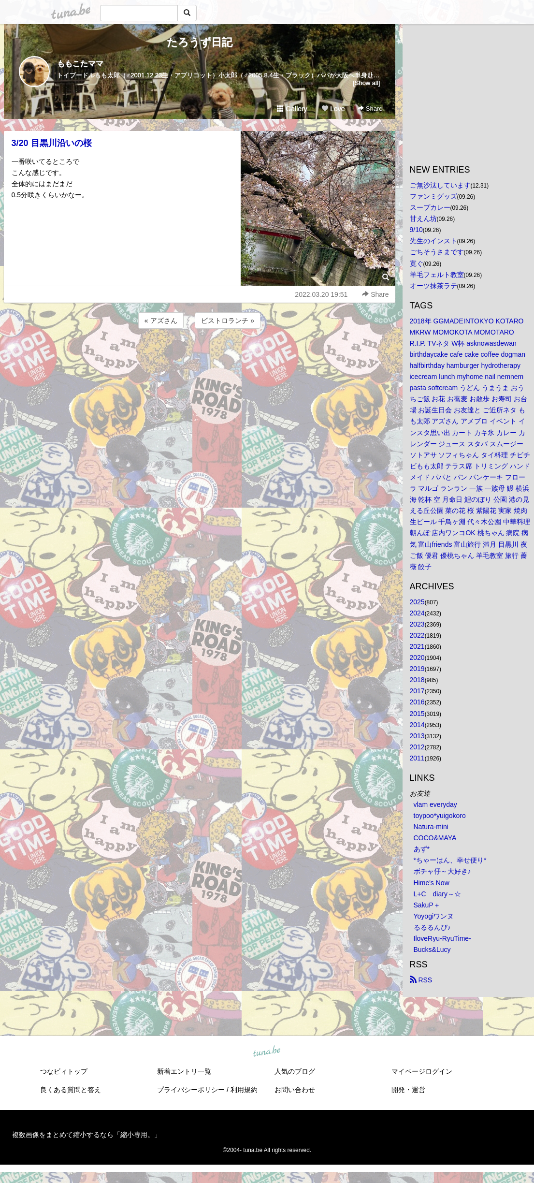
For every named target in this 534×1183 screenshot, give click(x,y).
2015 (417, 713)
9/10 (416, 230)
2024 (417, 613)
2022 (417, 635)
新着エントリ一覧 (184, 1071)
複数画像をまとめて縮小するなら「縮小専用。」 (86, 1135)
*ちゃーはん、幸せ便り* (450, 860)
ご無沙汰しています (440, 185)
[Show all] (366, 83)
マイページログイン (421, 1071)
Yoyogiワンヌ (434, 916)
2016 (417, 702)
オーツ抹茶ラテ (433, 286)
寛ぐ (416, 263)
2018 (417, 680)
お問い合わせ (294, 1090)
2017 (417, 691)
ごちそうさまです (437, 252)
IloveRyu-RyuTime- (442, 938)
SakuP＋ (427, 905)
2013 (417, 736)
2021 (417, 646)
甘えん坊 (423, 218)
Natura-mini (431, 827)
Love (333, 109)
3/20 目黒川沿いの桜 (52, 143)
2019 (417, 668)
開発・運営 (408, 1090)
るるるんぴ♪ (432, 927)
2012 (417, 747)
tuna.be (267, 1052)
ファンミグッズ (433, 196)
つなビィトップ (63, 1071)
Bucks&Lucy (432, 949)
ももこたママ (80, 63)
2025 (417, 602)
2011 (417, 758)
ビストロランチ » (227, 320)
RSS (421, 980)
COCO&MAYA (435, 838)
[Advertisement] (199, 357)
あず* (422, 849)
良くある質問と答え (70, 1090)
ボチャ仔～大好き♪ (442, 871)
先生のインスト (433, 241)
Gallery (292, 109)
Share (370, 108)
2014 (417, 725)
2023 (417, 624)
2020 (417, 657)
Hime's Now (431, 883)
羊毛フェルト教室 (437, 274)
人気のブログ (294, 1071)
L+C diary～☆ (437, 894)
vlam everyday (435, 804)
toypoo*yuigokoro (440, 815)
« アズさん (160, 320)
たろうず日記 (199, 42)
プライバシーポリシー (191, 1090)
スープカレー (430, 207)
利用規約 (244, 1090)
